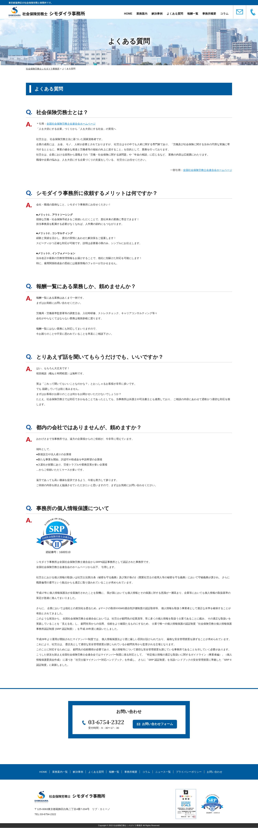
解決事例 (157, 13)
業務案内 (141, 13)
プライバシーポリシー (189, 771)
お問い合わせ (214, 771)
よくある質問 (175, 13)
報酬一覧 (192, 13)
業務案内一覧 (60, 771)
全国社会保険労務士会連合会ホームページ (71, 123)
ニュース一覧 (163, 771)
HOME (128, 13)
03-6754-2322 (106, 722)
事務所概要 (209, 13)
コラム (224, 13)
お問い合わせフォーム (157, 724)
